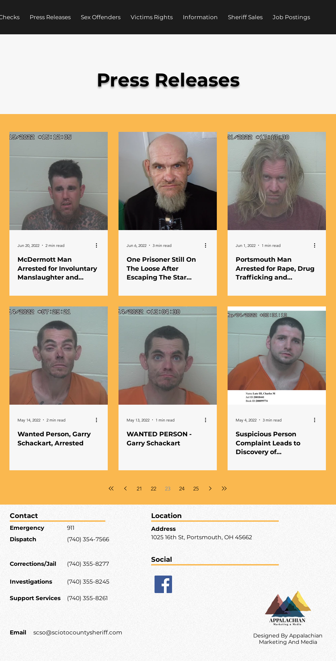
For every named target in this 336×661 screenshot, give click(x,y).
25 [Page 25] (196, 488)
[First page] (111, 488)
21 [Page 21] (139, 488)
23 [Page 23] (167, 488)
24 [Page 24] (181, 488)
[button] (152, 17)
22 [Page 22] (153, 488)
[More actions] (99, 245)
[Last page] (224, 488)
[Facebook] (163, 584)
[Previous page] (125, 488)
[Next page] (210, 488)
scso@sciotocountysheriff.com (77, 632)
